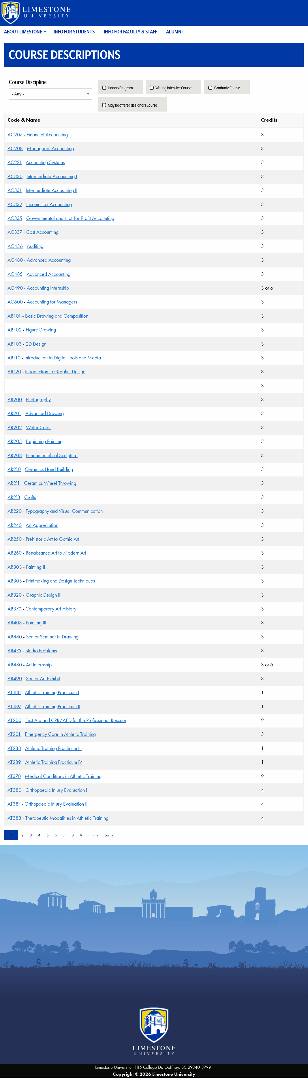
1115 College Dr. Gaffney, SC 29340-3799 (172, 1067)
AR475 (14, 650)
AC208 (15, 148)
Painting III (36, 622)
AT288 (14, 748)
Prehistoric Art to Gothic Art (52, 539)
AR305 (14, 580)
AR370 (14, 608)
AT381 (13, 803)
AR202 (14, 427)
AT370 (14, 776)
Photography (38, 399)
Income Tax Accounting (49, 204)
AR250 (14, 539)
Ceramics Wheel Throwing (50, 483)
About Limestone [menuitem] (23, 32)
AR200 (14, 399)
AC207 (14, 134)
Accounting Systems (45, 162)
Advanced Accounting (49, 260)
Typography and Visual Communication (64, 511)
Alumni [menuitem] (174, 32)
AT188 (14, 692)
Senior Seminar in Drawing (52, 636)
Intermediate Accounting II (51, 190)
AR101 (14, 315)
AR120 (14, 371)
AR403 (14, 622)
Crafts (30, 497)
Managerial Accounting (50, 148)
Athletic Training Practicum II (52, 706)
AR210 (14, 469)
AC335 (14, 218)
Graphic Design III (43, 594)
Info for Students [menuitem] (74, 32)
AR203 (14, 441)
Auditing (35, 246)
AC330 (14, 176)
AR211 (13, 483)
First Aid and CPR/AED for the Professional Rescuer (75, 720)
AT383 (14, 818)
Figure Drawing (41, 329)
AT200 (14, 720)
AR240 (14, 525)
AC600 (15, 301)
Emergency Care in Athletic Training (60, 734)
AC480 (15, 260)
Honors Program (120, 88)
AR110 (13, 357)
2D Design (36, 343)
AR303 (14, 567)
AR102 (14, 329)
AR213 (13, 497)
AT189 (14, 706)
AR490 (14, 678)
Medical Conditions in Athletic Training (63, 776)
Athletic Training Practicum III (53, 748)
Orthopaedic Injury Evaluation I (56, 790)
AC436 (15, 246)
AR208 (14, 455)
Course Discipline (28, 82)
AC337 (14, 232)
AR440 (14, 636)
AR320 (14, 594)
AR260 (14, 552)
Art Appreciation (42, 525)
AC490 (15, 287)
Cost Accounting (42, 232)
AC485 (14, 274)
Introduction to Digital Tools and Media (63, 357)
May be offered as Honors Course (132, 105)
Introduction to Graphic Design (55, 371)
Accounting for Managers (52, 301)
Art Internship (39, 664)
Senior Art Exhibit (43, 678)
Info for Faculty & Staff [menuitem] (130, 32)
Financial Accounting (47, 134)
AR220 (14, 511)
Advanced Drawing (44, 413)
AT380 (14, 790)
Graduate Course (227, 88)
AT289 (14, 762)
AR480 (14, 664)
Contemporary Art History (50, 608)
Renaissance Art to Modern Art (56, 552)
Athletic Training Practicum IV (53, 762)
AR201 (14, 413)
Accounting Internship (48, 287)
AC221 (14, 162)
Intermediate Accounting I (52, 176)
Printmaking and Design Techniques (60, 580)
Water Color (38, 427)
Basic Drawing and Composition (56, 315)
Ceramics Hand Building (49, 469)
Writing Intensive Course (173, 88)
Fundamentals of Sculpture (52, 455)
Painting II (35, 567)
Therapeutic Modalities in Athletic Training (66, 818)
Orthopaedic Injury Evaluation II (56, 803)
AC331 (14, 190)
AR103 (14, 343)
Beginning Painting (44, 441)
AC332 (14, 204)
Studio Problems (41, 650)
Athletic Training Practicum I (52, 692)
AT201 (14, 734)
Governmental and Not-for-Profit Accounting (70, 218)
